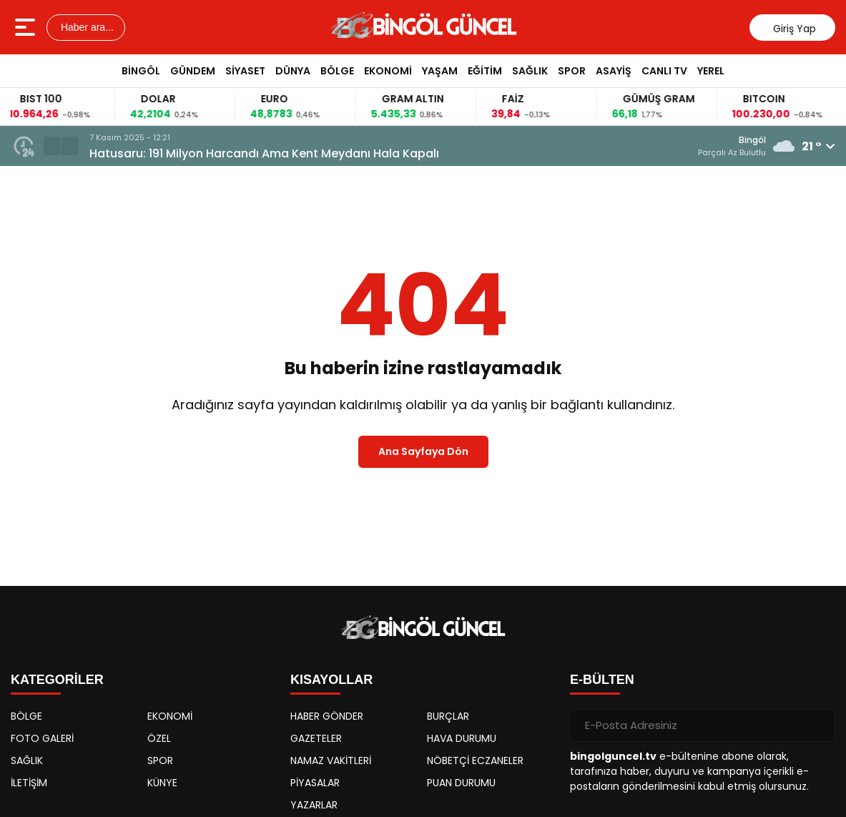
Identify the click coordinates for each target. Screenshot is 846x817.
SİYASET (245, 71)
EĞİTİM (485, 71)
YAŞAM (440, 71)
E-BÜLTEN (602, 679)
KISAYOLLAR (331, 679)
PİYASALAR (315, 783)
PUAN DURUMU (461, 783)
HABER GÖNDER (326, 716)
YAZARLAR (314, 805)
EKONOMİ (388, 71)
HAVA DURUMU (461, 738)
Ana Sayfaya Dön (423, 451)
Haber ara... (86, 27)
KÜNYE (162, 783)
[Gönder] (818, 725)
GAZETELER (316, 738)
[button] (70, 146)
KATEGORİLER (57, 679)
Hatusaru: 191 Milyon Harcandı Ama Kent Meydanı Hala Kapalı (264, 153)
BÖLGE (337, 71)
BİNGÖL (141, 71)
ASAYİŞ (613, 71)
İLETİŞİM (29, 783)
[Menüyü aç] (27, 27)
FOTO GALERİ (42, 738)
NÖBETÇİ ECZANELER (475, 760)
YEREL (710, 71)
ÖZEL (159, 738)
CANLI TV (664, 71)
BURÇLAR (448, 716)
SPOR (572, 71)
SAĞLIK (530, 71)
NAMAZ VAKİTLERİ (330, 760)
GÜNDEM (192, 71)
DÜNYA (292, 71)
